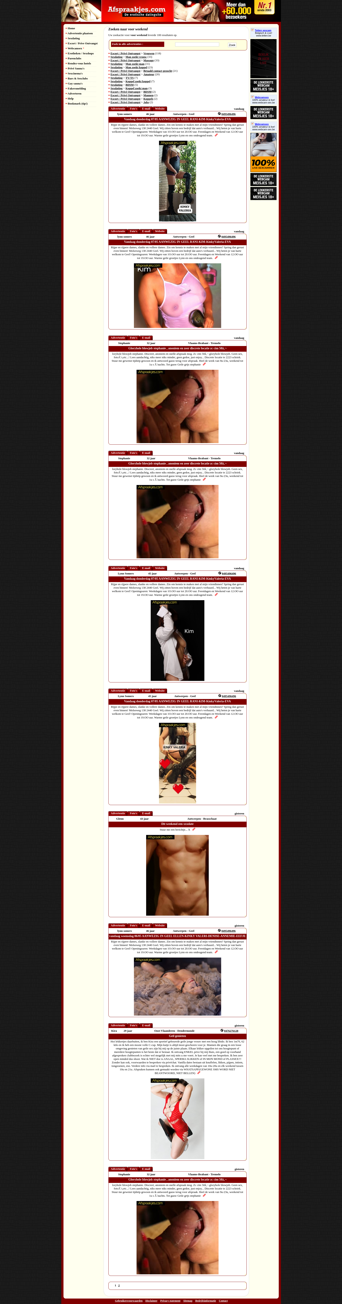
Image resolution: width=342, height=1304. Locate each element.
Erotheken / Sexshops (80, 53)
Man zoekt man (135, 63)
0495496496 (228, 114)
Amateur (148, 74)
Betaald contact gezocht (157, 70)
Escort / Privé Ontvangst (125, 53)
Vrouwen (148, 53)
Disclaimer (151, 1300)
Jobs (146, 102)
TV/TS (130, 77)
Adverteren (74, 93)
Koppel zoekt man (137, 88)
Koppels (148, 98)
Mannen (148, 95)
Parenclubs (73, 58)
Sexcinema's (74, 73)
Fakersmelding (76, 88)
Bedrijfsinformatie (205, 1300)
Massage (148, 60)
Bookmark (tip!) (77, 103)
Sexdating (73, 38)
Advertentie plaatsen (79, 33)
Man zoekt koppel (136, 67)
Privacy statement (170, 1300)
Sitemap (187, 1300)
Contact (223, 1300)
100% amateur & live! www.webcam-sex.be (263, 101)
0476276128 (231, 1030)
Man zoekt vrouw (136, 56)
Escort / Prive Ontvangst (82, 43)
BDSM (130, 84)
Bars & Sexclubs (77, 78)
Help (70, 98)
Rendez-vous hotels (78, 63)
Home (70, 28)
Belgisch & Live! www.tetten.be (263, 34)
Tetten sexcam (261, 30)
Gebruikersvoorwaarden (129, 1300)
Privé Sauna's (75, 68)
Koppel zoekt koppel (138, 81)
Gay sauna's (74, 83)
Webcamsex (75, 48)
